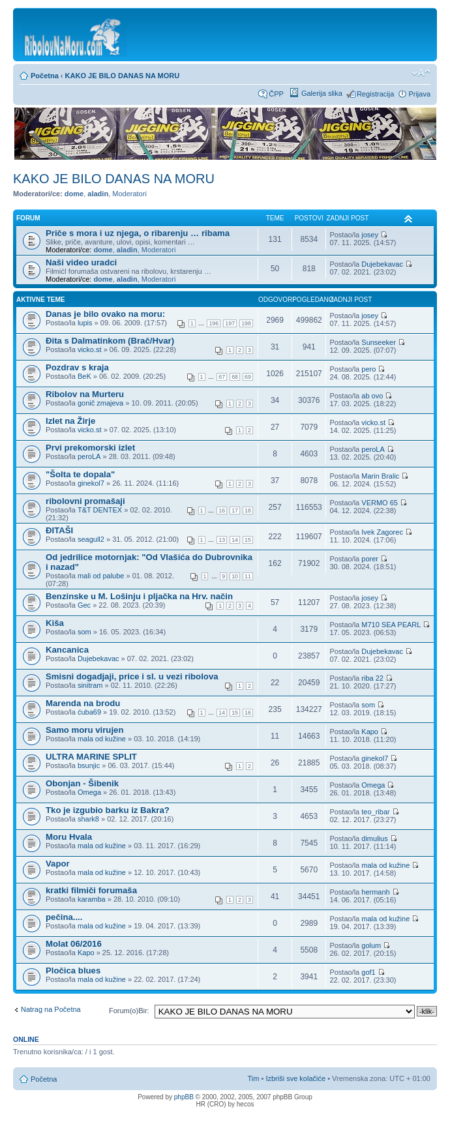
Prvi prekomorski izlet (90, 447)
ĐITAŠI (59, 530)
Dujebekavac (382, 264)
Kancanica (67, 650)
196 (213, 323)
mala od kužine (102, 739)
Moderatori (129, 194)
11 (248, 576)
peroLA (89, 456)
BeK (84, 376)
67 (221, 377)
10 (235, 576)
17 (235, 510)
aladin (97, 194)
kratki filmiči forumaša (91, 890)
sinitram (90, 685)
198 (246, 323)
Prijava (419, 94)
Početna (45, 76)
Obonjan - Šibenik (82, 783)
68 (235, 377)
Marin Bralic (380, 476)
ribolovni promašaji (85, 501)
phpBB (184, 1097)
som (84, 632)
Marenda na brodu (83, 703)
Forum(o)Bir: (129, 1011)
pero (368, 369)
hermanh (375, 892)
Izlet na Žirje (70, 421)
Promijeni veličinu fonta (421, 73)
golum (371, 945)
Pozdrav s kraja (77, 367)
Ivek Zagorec (382, 532)
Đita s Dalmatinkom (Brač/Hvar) (110, 341)
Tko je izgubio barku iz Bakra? (108, 810)
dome (74, 194)
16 (221, 510)
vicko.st (90, 349)
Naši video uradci (81, 262)
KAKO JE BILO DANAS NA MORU (122, 76)
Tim (254, 1078)
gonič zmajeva (100, 403)
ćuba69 (89, 712)
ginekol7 (91, 483)
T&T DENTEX (100, 510)
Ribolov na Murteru (85, 394)
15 (248, 540)
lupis (85, 323)
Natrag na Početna (51, 1009)
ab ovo (372, 396)
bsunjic (89, 765)
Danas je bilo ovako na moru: (105, 314)
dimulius (374, 838)
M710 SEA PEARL (391, 625)
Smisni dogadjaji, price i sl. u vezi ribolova (132, 676)
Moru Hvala (69, 837)
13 (221, 540)
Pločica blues (73, 970)
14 (235, 540)
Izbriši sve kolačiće (295, 1078)
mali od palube (101, 576)
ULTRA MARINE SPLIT (91, 757)
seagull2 (91, 539)
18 (248, 510)
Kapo (369, 731)
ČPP (276, 94)
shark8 (88, 819)
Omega (89, 792)
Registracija (375, 94)
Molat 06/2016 (74, 944)
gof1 (368, 972)
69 (248, 377)
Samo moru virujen (84, 730)
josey (369, 235)
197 (230, 323)
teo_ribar (375, 812)
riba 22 (372, 678)
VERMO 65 (379, 503)
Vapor (58, 863)
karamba (92, 899)
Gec (84, 605)
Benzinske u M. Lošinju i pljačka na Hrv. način (139, 596)
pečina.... (64, 917)
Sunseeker (378, 342)
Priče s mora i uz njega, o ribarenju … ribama (138, 233)
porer (369, 559)
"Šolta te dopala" (80, 474)
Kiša (55, 623)
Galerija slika (321, 93)
